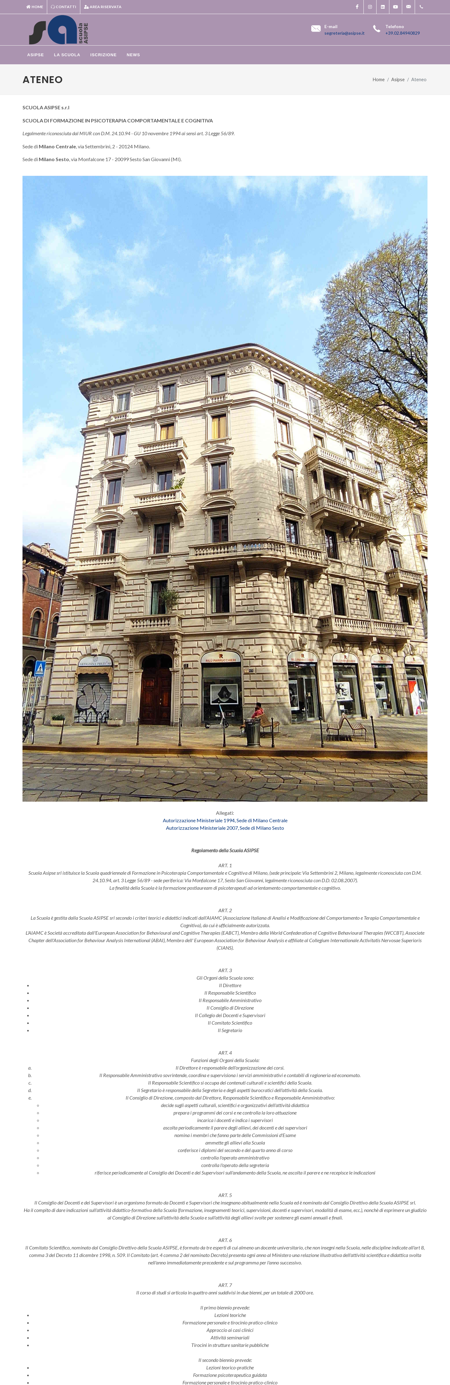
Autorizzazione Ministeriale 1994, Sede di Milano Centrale (225, 820)
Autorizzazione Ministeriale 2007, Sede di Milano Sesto (225, 828)
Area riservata (103, 7)
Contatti (63, 7)
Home (34, 7)
